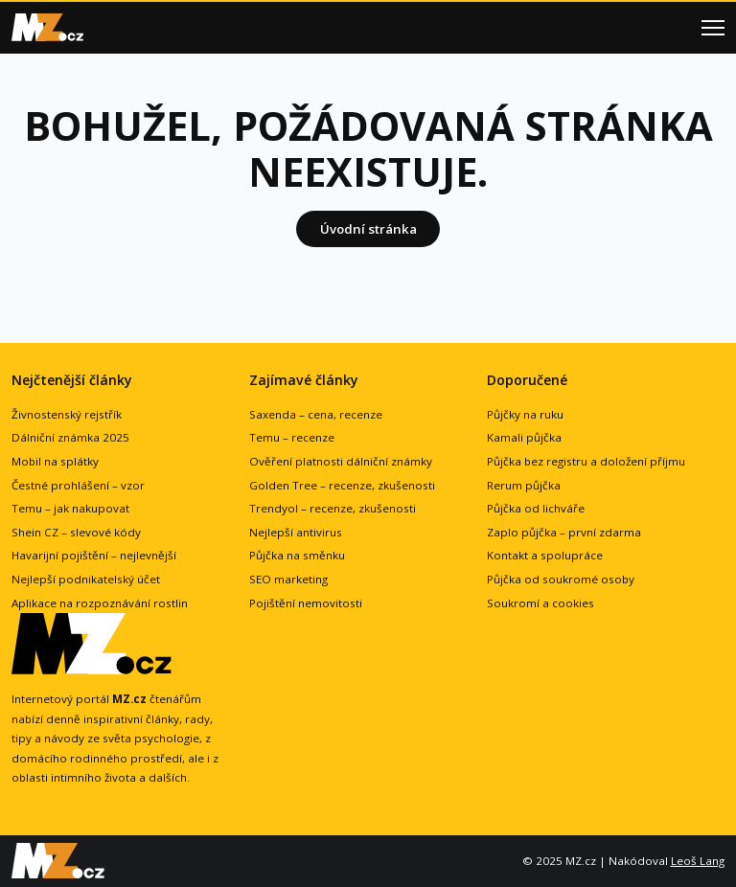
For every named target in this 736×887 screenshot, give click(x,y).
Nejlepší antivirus (295, 532)
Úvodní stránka (368, 229)
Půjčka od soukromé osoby (560, 579)
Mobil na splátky (55, 461)
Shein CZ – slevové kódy (76, 532)
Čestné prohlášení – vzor (78, 485)
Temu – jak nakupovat (70, 508)
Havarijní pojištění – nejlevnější (94, 555)
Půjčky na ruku (525, 414)
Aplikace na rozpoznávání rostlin (100, 603)
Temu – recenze (291, 437)
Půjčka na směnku (297, 555)
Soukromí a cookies (540, 603)
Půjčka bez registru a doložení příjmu (586, 461)
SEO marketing (288, 579)
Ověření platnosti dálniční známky (340, 461)
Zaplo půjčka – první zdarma (564, 532)
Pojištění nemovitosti (305, 603)
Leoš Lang (697, 860)
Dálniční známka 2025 (70, 437)
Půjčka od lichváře (536, 508)
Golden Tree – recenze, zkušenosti (342, 485)
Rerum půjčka (524, 485)
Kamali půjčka (524, 437)
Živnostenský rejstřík (67, 414)
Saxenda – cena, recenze (315, 414)
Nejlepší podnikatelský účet (86, 579)
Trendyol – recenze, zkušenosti (332, 508)
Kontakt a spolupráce (545, 555)
